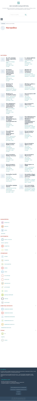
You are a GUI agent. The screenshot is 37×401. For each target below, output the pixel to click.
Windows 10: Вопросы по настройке (28, 71)
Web (11, 99)
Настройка (8, 65)
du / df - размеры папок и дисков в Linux (11, 59)
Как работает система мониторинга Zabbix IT (10, 133)
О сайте (18, 393)
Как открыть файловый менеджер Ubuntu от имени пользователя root (11, 119)
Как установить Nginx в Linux (29, 144)
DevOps (7, 96)
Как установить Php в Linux (29, 155)
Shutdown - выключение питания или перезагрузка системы (10, 72)
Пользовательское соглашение (18, 387)
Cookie (18, 391)
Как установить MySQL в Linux (10, 144)
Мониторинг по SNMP (29, 165)
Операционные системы (11, 188)
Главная (3, 23)
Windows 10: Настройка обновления (9, 85)
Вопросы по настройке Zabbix (11, 94)
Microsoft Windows (29, 73)
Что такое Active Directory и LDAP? (30, 186)
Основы (7, 66)
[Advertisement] (18, 41)
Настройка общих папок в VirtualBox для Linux (30, 175)
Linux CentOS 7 (13, 179)
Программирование (10, 97)
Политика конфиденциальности (18, 389)
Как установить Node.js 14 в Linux (11, 155)
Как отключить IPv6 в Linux (29, 104)
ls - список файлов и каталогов (30, 58)
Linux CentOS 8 (9, 181)
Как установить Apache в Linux (29, 131)
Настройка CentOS (11, 174)
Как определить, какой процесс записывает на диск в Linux (11, 105)
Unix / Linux (27, 96)
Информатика (28, 62)
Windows (14, 89)
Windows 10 (27, 76)
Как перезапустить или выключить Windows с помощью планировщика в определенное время (30, 120)
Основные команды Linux (10, 62)
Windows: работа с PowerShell (30, 84)
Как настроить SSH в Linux (30, 94)
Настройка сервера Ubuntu (11, 186)
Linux (12, 65)
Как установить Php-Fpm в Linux (10, 165)
